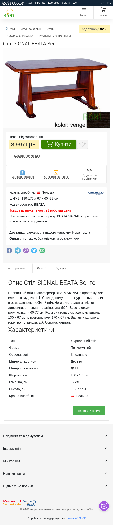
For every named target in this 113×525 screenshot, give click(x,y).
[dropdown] (104, 506)
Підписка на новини (18, 486)
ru (109, 2)
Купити (58, 143)
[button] (106, 51)
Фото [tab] (42, 268)
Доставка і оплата (59, 2)
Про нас (40, 2)
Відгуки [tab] (61, 268)
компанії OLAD (77, 518)
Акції (29, 2)
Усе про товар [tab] (17, 268)
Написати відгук (89, 410)
